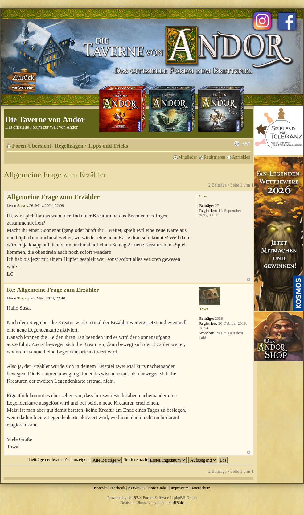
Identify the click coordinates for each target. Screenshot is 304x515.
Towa (22, 298)
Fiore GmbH (157, 487)
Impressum (180, 487)
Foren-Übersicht (31, 146)
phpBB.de (176, 502)
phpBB (133, 497)
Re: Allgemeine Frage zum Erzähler (53, 289)
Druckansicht (236, 143)
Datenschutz (200, 487)
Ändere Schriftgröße (245, 143)
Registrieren (214, 156)
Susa (21, 205)
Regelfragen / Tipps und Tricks (91, 146)
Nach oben (248, 279)
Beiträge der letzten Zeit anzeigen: (75, 459)
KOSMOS (136, 487)
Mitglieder (187, 156)
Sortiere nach (155, 459)
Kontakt (100, 487)
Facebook (117, 487)
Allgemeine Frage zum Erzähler (55, 174)
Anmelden (241, 156)
